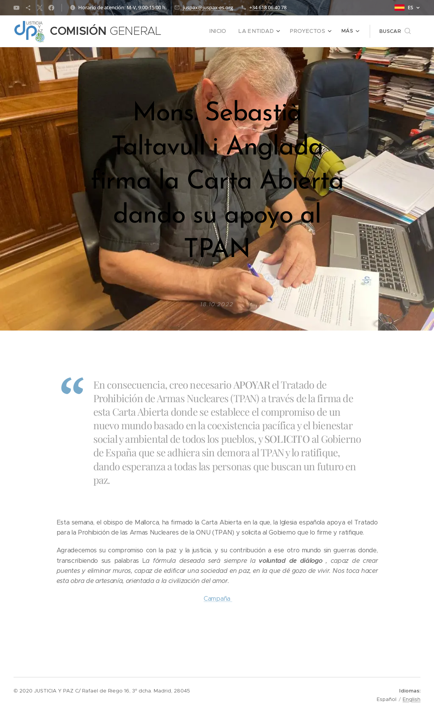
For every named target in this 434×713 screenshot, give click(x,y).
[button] (395, 31)
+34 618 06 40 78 (267, 7)
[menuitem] (226, 31)
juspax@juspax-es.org (208, 7)
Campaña (218, 599)
